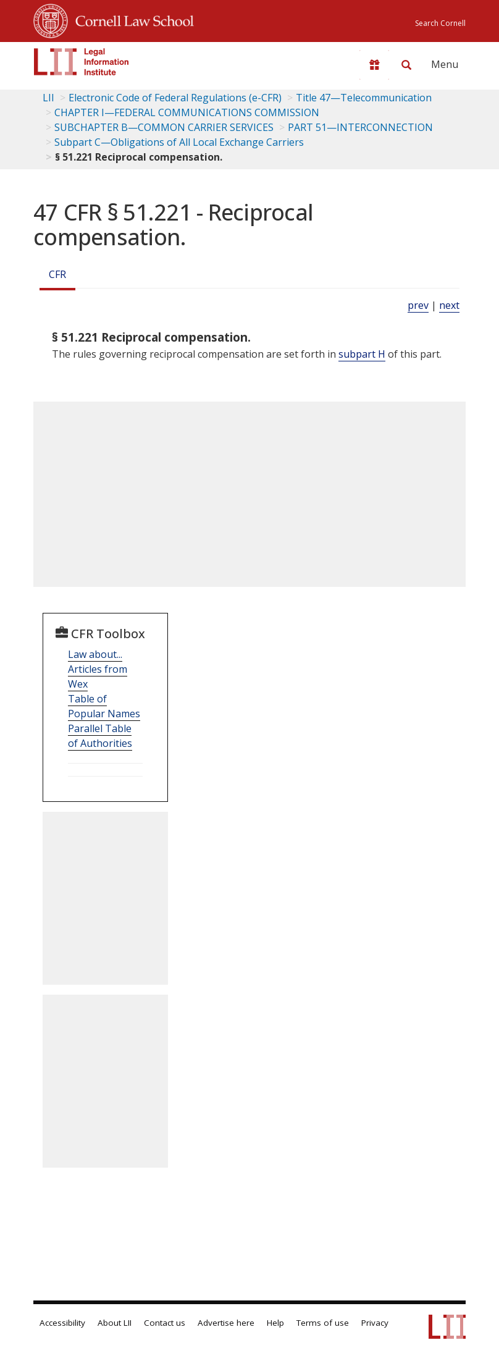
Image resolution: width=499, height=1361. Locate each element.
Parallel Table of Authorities (100, 736)
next (449, 305)
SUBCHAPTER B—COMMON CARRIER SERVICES (164, 127)
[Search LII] (406, 65)
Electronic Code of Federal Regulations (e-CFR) (175, 97)
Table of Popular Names (104, 706)
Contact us (164, 1322)
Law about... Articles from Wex (97, 669)
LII (48, 97)
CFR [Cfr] (57, 274)
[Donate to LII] (374, 65)
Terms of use (322, 1322)
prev (418, 305)
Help (275, 1322)
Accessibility (62, 1322)
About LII (115, 1322)
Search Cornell (440, 23)
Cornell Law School (131, 19)
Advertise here (226, 1322)
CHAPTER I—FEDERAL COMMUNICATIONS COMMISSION (186, 112)
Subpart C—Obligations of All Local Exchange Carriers (179, 142)
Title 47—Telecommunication (364, 97)
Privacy (374, 1322)
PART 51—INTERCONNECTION (360, 127)
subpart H (361, 354)
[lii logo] (81, 61)
